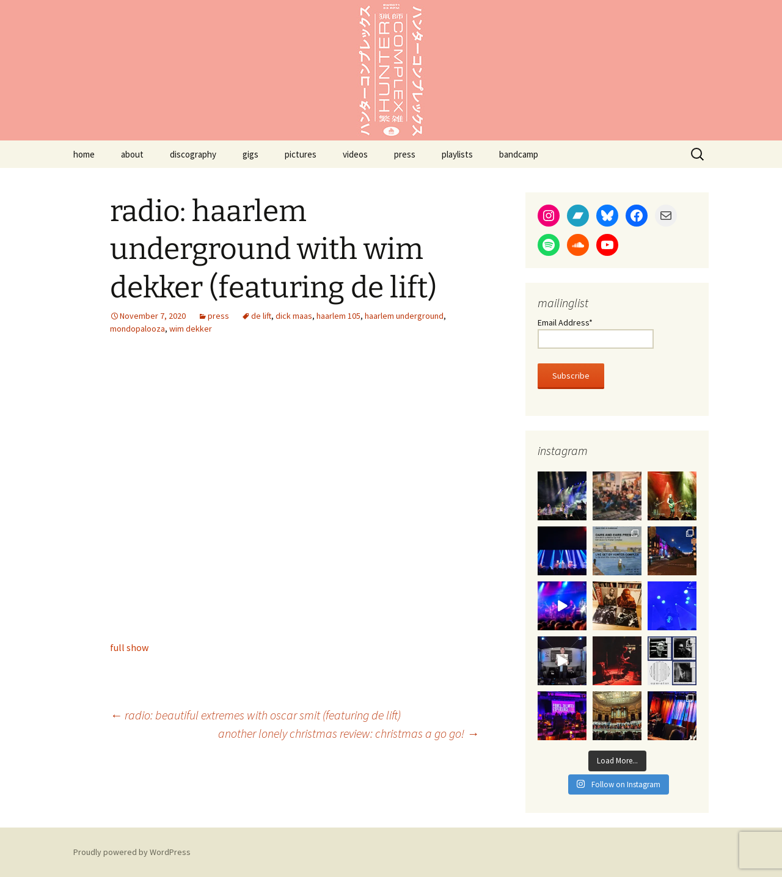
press (404, 154)
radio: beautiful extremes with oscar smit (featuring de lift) (255, 714)
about (132, 154)
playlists (457, 154)
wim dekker (190, 328)
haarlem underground (404, 315)
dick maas (294, 315)
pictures (300, 154)
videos (355, 154)
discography (193, 154)
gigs (250, 154)
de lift (261, 315)
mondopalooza (137, 328)
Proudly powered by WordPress (132, 851)
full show (129, 647)
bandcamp (518, 154)
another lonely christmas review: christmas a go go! (348, 733)
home (84, 154)
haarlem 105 (338, 315)
